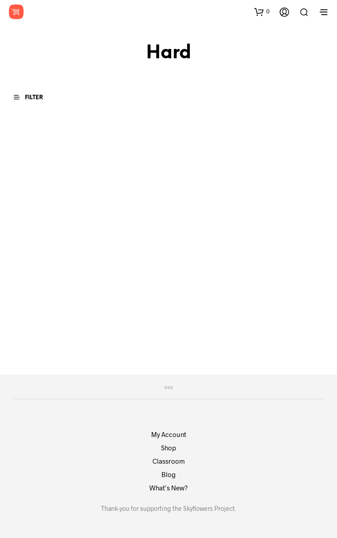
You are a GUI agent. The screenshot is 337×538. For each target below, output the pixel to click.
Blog (168, 474)
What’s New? (168, 488)
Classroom (168, 461)
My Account (168, 434)
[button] (261, 11)
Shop (168, 448)
